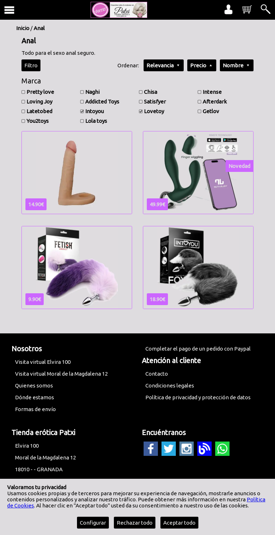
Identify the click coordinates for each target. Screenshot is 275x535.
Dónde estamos (34, 397)
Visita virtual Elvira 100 (43, 362)
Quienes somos (34, 385)
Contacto (156, 374)
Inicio (22, 28)
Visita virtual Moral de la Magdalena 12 (61, 374)
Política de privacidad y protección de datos (198, 397)
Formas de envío (35, 409)
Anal (39, 28)
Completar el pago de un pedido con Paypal (198, 349)
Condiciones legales (169, 385)
